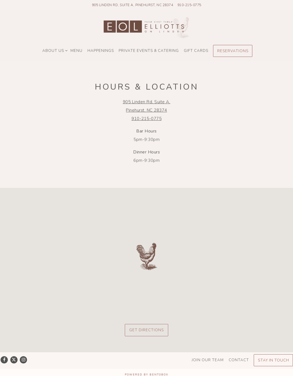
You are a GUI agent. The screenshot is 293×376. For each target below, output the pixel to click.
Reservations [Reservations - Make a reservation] (232, 51)
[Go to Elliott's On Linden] (132, 5)
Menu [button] (76, 50)
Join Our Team (208, 360)
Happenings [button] (100, 50)
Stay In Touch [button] (273, 360)
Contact (239, 360)
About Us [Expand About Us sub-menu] (54, 50)
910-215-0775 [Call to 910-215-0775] (189, 5)
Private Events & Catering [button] (149, 50)
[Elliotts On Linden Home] (146, 27)
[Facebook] (4, 359)
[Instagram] (23, 359)
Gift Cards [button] (196, 50)
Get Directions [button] (146, 331)
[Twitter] (14, 359)
